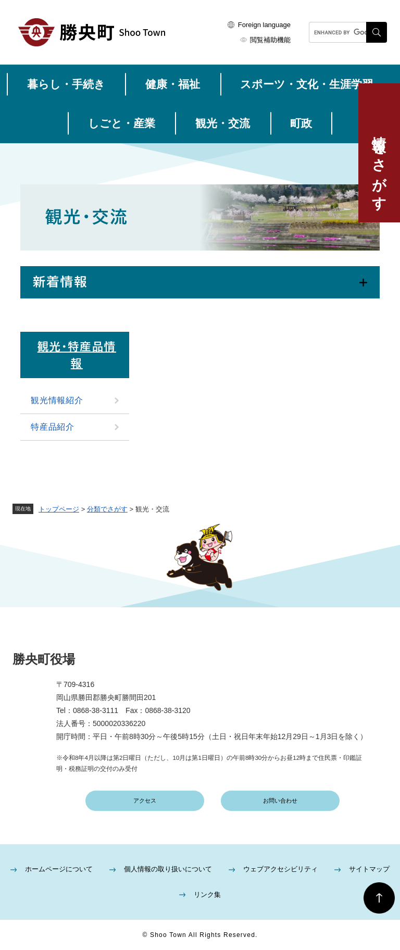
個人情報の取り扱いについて (168, 869)
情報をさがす (379, 165)
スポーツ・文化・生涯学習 (306, 84)
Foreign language (264, 25)
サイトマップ (369, 869)
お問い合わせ (280, 800)
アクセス (144, 800)
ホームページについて (59, 869)
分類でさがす (107, 509)
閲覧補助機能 (270, 40)
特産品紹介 (52, 426)
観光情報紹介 (57, 400)
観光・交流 (222, 123)
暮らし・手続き (66, 84)
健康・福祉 (172, 84)
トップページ (59, 509)
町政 (301, 123)
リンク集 (207, 894)
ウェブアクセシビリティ (280, 869)
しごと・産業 (121, 123)
